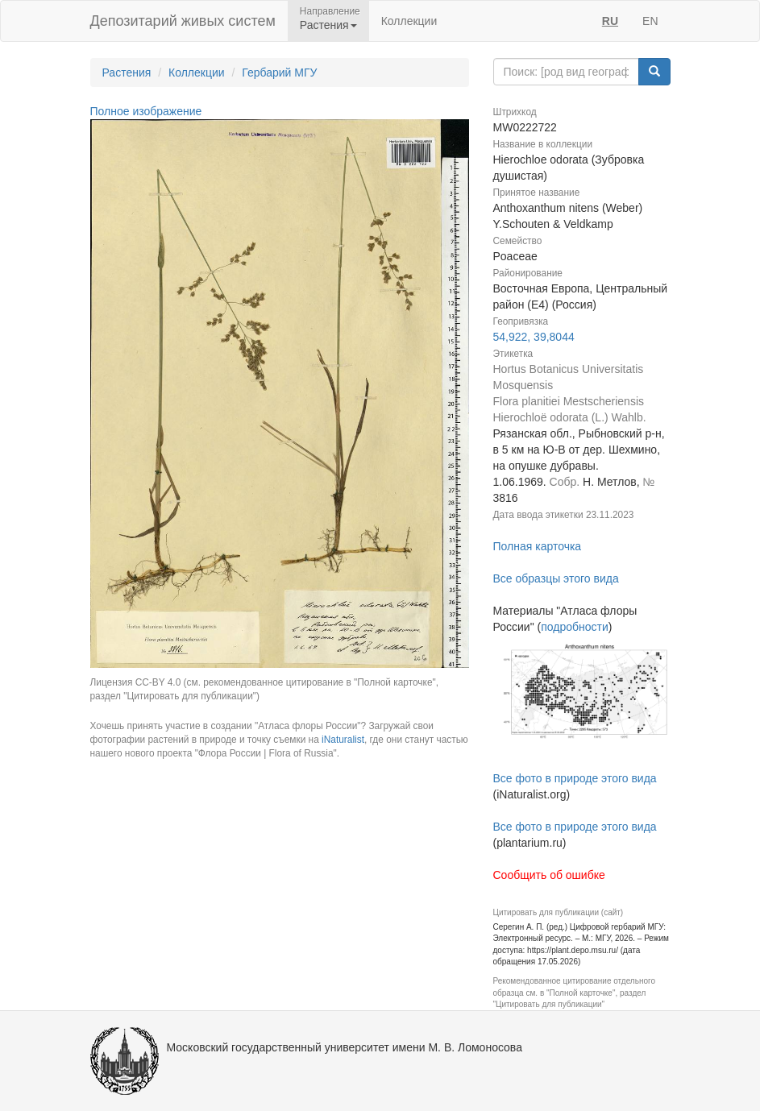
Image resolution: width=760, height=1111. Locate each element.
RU (610, 21)
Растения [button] (328, 25)
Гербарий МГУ (279, 72)
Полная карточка (537, 546)
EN (650, 21)
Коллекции (409, 21)
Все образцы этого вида (556, 578)
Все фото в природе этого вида (575, 778)
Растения (127, 72)
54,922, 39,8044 (534, 336)
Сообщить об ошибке (549, 874)
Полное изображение (146, 111)
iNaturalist (343, 739)
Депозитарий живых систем (183, 21)
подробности (574, 626)
